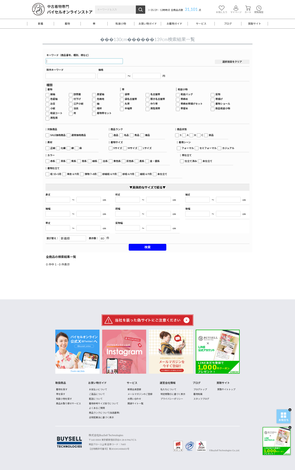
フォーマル (188, 148)
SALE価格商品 (58, 135)
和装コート (56, 113)
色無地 (100, 99)
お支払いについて (98, 389)
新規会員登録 (134, 389)
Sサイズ (117, 148)
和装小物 (121, 23)
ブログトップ (200, 389)
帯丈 (48, 223)
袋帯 (127, 94)
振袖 (52, 94)
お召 (52, 104)
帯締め (184, 99)
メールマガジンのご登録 (140, 394)
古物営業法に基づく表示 (101, 417)
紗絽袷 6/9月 (109, 174)
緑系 (94, 161)
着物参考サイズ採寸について (103, 403)
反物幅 (119, 223)
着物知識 (197, 394)
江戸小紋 (78, 104)
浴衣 (76, 108)
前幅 (117, 209)
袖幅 (48, 209)
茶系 (63, 161)
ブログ (228, 23)
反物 (217, 94)
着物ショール (222, 104)
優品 (147, 135)
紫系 (73, 161)
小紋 (52, 108)
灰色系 (130, 161)
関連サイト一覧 (135, 403)
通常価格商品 (78, 135)
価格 (100, 70)
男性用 (54, 118)
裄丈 (117, 194)
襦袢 (99, 108)
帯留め (184, 108)
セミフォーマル (208, 148)
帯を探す (60, 394)
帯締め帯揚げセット (192, 104)
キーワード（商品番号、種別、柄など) (67, 55)
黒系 (141, 161)
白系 (105, 161)
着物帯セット (104, 113)
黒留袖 (100, 94)
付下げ (77, 99)
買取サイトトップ (226, 389)
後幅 (187, 209)
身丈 (48, 194)
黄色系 (117, 161)
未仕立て (207, 161)
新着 (40, 23)
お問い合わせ (134, 398)
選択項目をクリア (232, 61)
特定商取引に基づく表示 (172, 394)
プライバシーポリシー (171, 398)
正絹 (52, 148)
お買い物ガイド (147, 23)
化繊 (63, 148)
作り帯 (154, 104)
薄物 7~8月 (91, 174)
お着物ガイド (174, 23)
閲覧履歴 (258, 9)
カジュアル (228, 148)
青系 (84, 161)
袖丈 (187, 194)
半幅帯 (128, 108)
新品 (211, 135)
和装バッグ (187, 94)
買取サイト (254, 23)
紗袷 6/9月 (128, 174)
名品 (126, 135)
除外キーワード (55, 70)
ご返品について (97, 394)
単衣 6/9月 (73, 174)
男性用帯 (155, 108)
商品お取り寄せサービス (68, 403)
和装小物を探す (64, 398)
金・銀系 (155, 161)
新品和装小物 (222, 108)
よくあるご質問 (97, 408)
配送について (96, 398)
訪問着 (77, 94)
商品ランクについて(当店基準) (104, 412)
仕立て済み (191, 161)
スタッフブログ (201, 398)
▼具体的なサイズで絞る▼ (147, 187)
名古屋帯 (155, 94)
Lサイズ (147, 148)
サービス (201, 23)
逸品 (115, 135)
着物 (67, 23)
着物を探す (61, 389)
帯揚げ (219, 99)
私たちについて (168, 389)
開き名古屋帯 (157, 99)
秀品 (137, 135)
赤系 (52, 161)
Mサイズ (132, 148)
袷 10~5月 (55, 174)
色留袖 (54, 99)
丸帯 (127, 104)
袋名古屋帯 (131, 99)
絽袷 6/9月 (146, 174)
